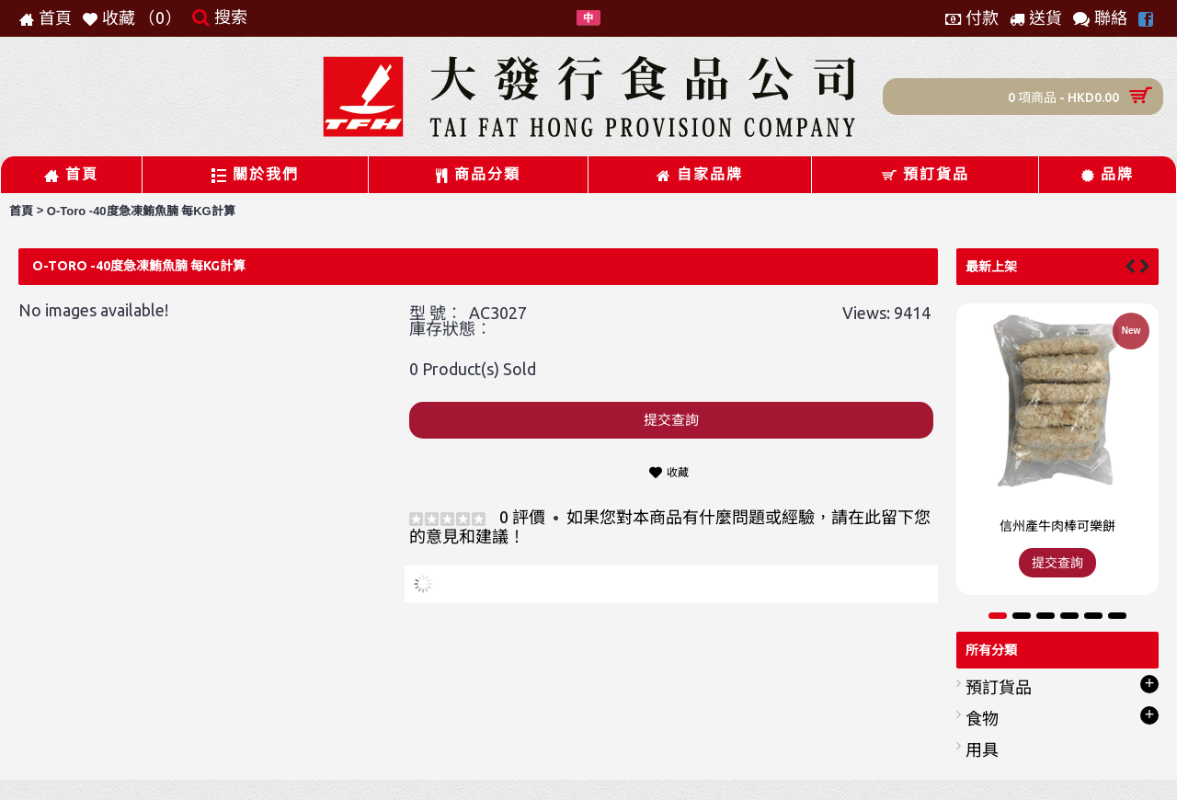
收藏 (678, 472)
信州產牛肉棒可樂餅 (1057, 526)
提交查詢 (671, 420)
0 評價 (522, 517)
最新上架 (991, 266)
